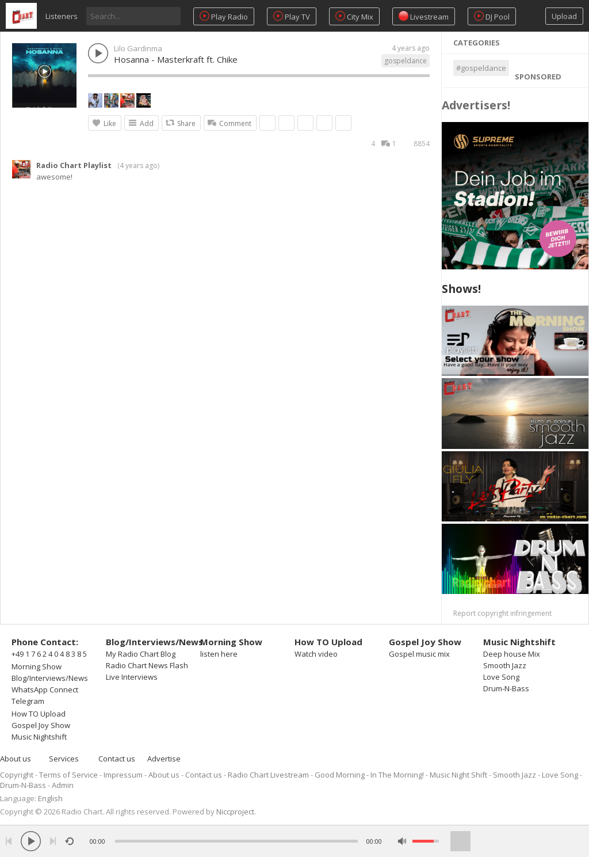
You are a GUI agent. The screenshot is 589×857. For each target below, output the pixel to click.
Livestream (424, 16)
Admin (63, 785)
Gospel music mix (419, 654)
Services (64, 758)
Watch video (316, 654)
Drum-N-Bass (506, 688)
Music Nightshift (39, 737)
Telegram (28, 701)
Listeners (61, 16)
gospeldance (405, 61)
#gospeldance (481, 68)
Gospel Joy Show (41, 725)
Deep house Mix (511, 654)
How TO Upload (39, 714)
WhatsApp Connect (45, 689)
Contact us (116, 758)
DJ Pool (492, 16)
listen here (219, 654)
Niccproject (235, 811)
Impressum (123, 775)
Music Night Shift (458, 775)
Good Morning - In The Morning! (369, 775)
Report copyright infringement (502, 613)
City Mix (354, 16)
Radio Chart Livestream (268, 775)
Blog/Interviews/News (50, 678)
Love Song (501, 677)
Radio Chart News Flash (147, 665)
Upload (564, 16)
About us (15, 758)
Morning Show (37, 666)
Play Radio (224, 16)
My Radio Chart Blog (140, 654)
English (50, 798)
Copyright (16, 775)
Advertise (164, 758)
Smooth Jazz (504, 665)
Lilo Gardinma (138, 48)
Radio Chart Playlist (74, 165)
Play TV (291, 16)
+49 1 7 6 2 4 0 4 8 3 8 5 (49, 654)
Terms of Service (68, 775)
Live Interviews (132, 677)
